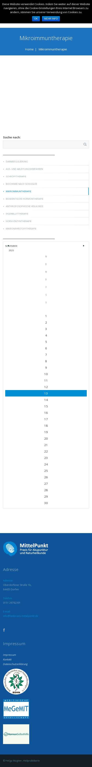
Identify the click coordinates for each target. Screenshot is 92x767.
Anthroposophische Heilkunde (24, 206)
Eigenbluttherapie (17, 213)
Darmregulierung (17, 161)
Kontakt (7, 659)
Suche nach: (12, 137)
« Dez (8, 247)
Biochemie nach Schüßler (21, 183)
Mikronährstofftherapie (21, 228)
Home (29, 49)
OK (36, 18)
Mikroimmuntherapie (18, 191)
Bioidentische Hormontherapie (24, 198)
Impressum (9, 655)
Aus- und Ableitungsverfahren (24, 168)
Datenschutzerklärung (15, 664)
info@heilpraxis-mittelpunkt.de (20, 616)
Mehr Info (51, 18)
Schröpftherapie (16, 176)
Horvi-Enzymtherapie (18, 221)
